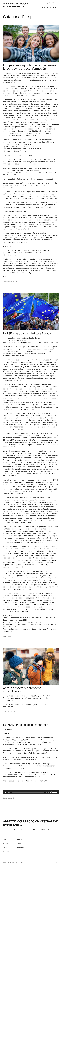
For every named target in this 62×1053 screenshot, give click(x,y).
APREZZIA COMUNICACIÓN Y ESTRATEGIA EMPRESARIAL (15, 5)
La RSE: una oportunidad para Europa (27, 333)
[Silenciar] (51, 792)
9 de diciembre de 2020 (10, 281)
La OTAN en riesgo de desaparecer (25, 724)
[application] (31, 792)
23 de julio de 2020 (8, 636)
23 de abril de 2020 (9, 712)
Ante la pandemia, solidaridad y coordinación (22, 689)
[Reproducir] (6, 792)
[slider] (28, 792)
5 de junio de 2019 (8, 798)
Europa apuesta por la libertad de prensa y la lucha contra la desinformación (30, 67)
